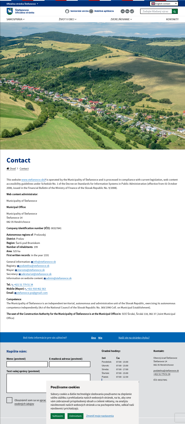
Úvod (11, 168)
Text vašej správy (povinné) (23, 371)
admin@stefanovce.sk (59, 278)
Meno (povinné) (16, 358)
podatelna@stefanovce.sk (34, 265)
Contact (24, 168)
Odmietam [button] (75, 416)
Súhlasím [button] (57, 416)
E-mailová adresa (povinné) (66, 358)
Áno (94, 337)
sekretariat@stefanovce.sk (36, 274)
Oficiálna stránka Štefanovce (22, 3)
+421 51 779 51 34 (23, 284)
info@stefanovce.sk (44, 261)
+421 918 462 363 (36, 288)
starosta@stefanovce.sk (31, 270)
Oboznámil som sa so (34, 402)
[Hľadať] (175, 11)
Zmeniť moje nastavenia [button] (100, 415)
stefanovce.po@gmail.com (32, 292)
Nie (100, 337)
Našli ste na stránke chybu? (134, 337)
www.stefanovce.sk (32, 179)
